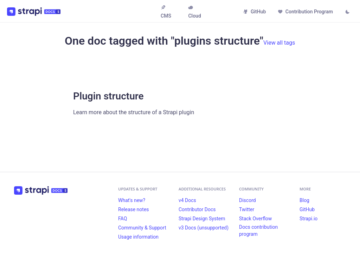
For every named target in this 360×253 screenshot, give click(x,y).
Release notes (133, 209)
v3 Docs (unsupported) (204, 228)
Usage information (138, 237)
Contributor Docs (197, 209)
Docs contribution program (258, 230)
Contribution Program (305, 11)
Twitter (246, 209)
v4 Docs (187, 200)
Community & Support (142, 228)
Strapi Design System (202, 218)
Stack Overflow (255, 218)
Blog (304, 200)
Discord (247, 200)
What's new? (131, 200)
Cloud (194, 12)
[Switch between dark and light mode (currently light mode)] (347, 12)
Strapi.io (308, 218)
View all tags (279, 42)
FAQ (122, 218)
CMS (166, 12)
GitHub (254, 11)
